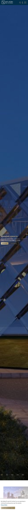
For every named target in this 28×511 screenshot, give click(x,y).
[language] (22, 3)
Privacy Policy (4, 505)
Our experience (13, 243)
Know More (4, 243)
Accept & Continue (8, 508)
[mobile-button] (25, 2)
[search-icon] (20, 3)
